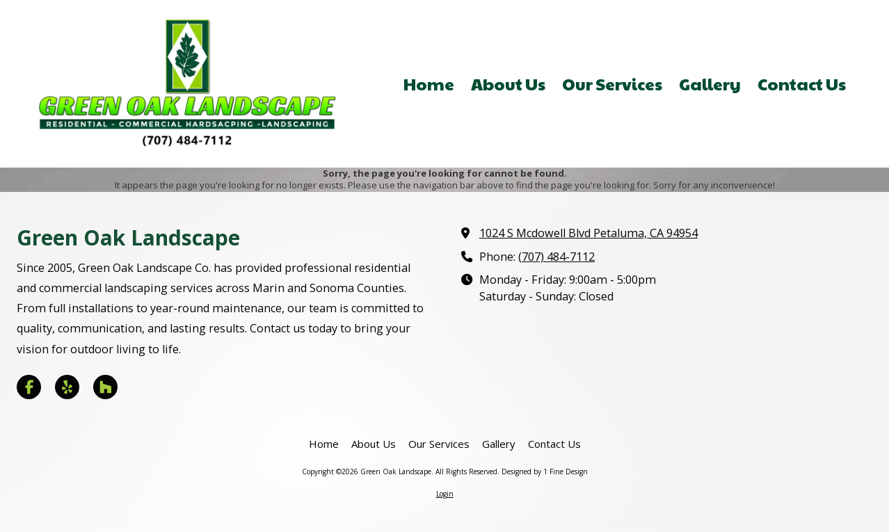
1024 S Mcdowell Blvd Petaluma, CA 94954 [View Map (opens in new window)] (588, 233)
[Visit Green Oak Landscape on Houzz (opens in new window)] (105, 387)
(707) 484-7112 (556, 256)
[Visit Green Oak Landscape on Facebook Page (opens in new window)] (29, 387)
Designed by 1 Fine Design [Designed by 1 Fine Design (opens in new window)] (545, 471)
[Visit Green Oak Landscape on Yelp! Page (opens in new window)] (67, 387)
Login (445, 494)
